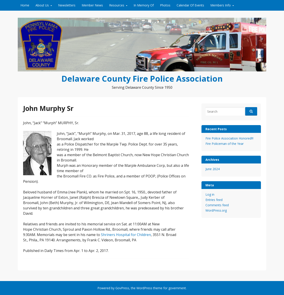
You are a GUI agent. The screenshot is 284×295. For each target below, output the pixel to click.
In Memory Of (144, 5)
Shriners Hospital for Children (126, 234)
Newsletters (66, 5)
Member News (92, 5)
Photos (165, 5)
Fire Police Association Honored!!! (229, 138)
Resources (116, 5)
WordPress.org (216, 210)
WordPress (144, 288)
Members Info (220, 5)
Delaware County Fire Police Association (142, 78)
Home (24, 5)
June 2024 (212, 169)
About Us (42, 5)
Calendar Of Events (190, 5)
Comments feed (217, 205)
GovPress (122, 288)
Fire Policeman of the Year (224, 144)
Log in (209, 194)
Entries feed (214, 200)
